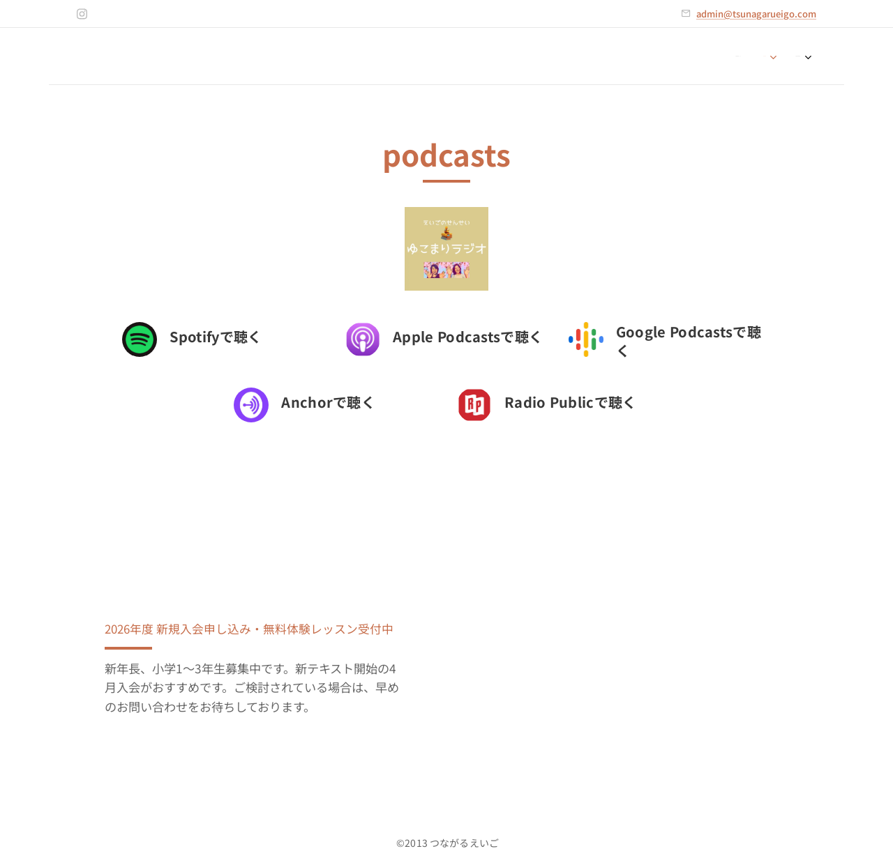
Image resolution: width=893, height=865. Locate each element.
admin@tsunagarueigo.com (756, 13)
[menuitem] (752, 56)
